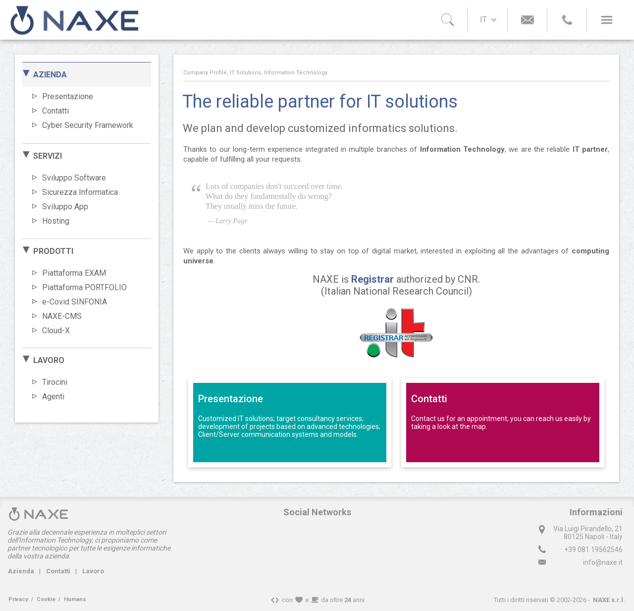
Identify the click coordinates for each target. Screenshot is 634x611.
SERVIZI (47, 156)
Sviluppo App (65, 206)
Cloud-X (56, 330)
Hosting (55, 221)
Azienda (21, 571)
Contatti (55, 111)
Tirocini (54, 382)
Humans (75, 599)
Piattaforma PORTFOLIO (84, 287)
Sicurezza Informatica (80, 192)
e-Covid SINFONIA (74, 301)
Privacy (18, 599)
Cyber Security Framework (87, 125)
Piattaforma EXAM (74, 273)
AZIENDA (50, 74)
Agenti (53, 396)
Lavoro (93, 571)
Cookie (46, 599)
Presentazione (67, 96)
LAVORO (48, 360)
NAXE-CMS (62, 316)
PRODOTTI (53, 251)
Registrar (372, 279)
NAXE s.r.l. (609, 600)
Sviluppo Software (74, 178)
